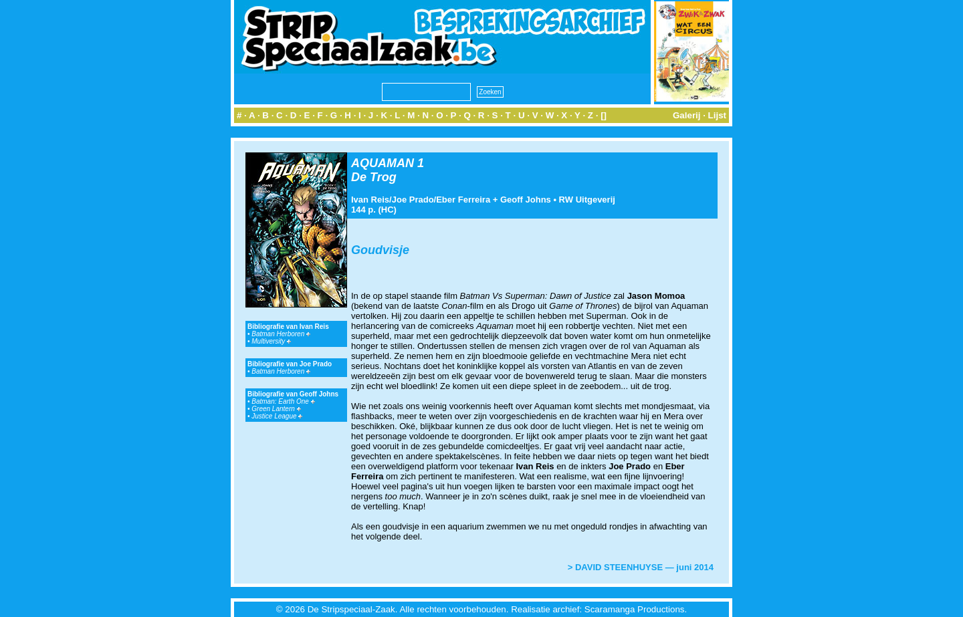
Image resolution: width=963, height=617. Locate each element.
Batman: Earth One (282, 401)
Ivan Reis (370, 200)
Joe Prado (413, 200)
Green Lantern (275, 408)
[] (604, 115)
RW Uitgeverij (587, 200)
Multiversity (271, 341)
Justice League (276, 416)
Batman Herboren (280, 334)
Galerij (687, 115)
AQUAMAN (382, 163)
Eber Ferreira (463, 200)
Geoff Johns (525, 200)
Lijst (717, 115)
